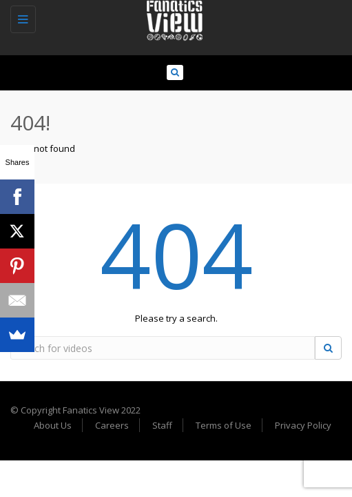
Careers (112, 425)
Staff (162, 425)
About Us (53, 425)
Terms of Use (223, 425)
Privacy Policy (303, 425)
